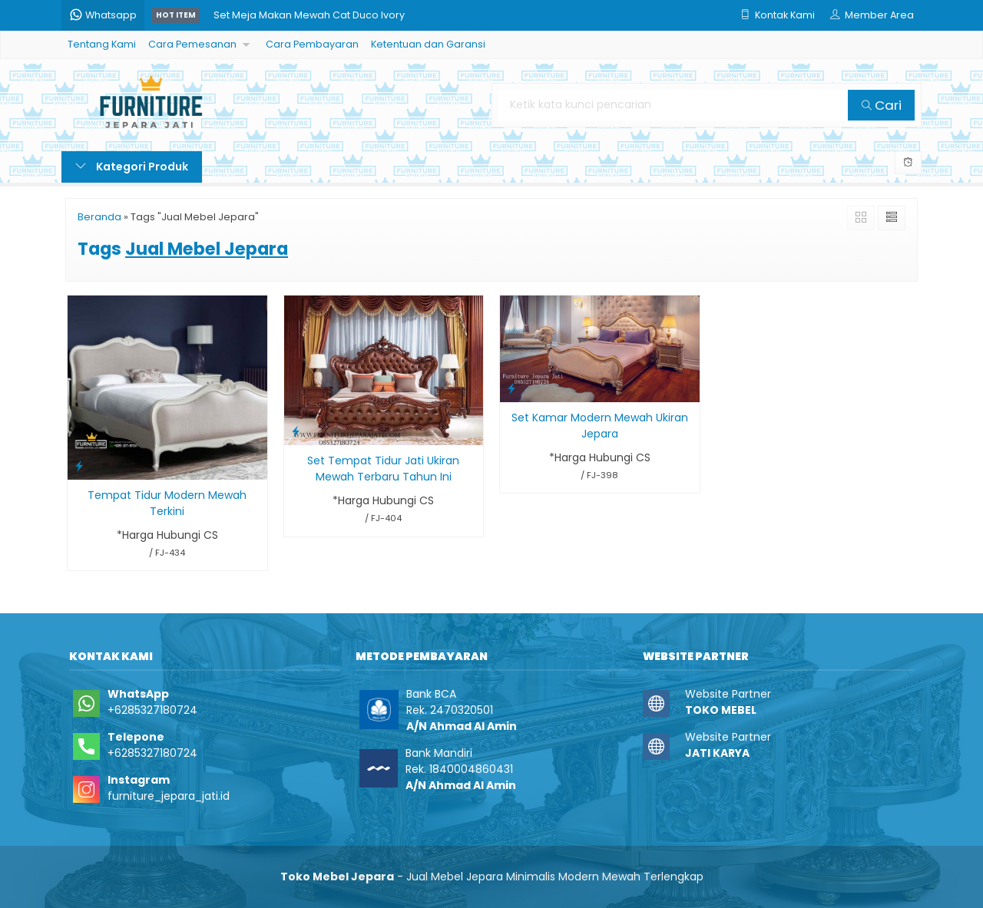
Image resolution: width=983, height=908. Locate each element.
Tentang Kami (102, 44)
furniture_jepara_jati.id (169, 796)
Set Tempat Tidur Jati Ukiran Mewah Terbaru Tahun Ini (383, 468)
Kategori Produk (131, 166)
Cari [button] (882, 105)
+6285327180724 (152, 710)
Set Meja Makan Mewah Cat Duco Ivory (309, 14)
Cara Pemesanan (192, 44)
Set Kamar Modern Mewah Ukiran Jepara (599, 425)
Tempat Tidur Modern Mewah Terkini (167, 503)
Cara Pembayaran (312, 44)
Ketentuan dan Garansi (428, 44)
